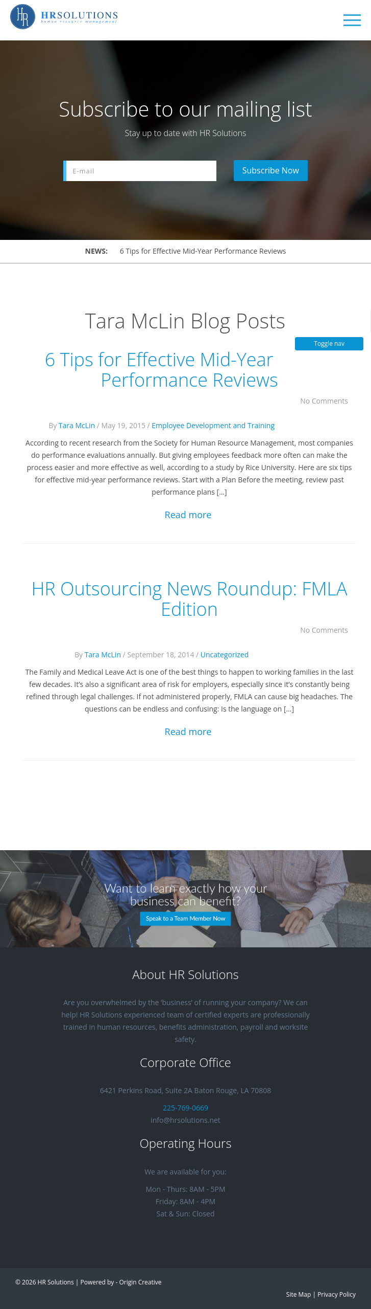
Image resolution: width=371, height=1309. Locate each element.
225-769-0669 (185, 1108)
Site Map (298, 1294)
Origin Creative (140, 1282)
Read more (188, 514)
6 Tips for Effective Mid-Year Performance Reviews (203, 251)
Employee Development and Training (213, 425)
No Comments (328, 401)
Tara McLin (77, 425)
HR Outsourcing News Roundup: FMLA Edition (189, 599)
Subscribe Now (270, 170)
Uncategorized (225, 654)
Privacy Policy (336, 1294)
